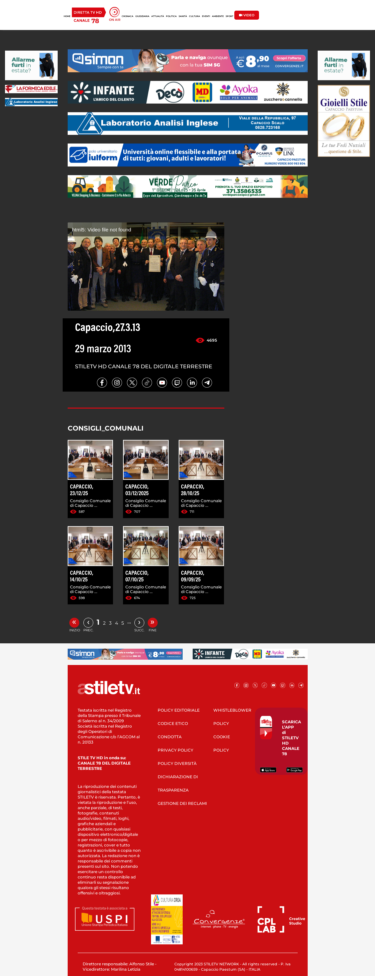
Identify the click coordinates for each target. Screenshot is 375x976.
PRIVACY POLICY (175, 750)
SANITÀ (183, 16)
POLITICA (171, 16)
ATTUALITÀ (157, 16)
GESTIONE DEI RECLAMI (182, 803)
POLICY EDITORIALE (179, 710)
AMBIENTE (218, 16)
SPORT (229, 16)
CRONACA (127, 16)
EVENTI (206, 16)
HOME (67, 16)
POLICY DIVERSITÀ (177, 763)
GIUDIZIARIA (142, 16)
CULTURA (194, 16)
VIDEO (246, 15)
